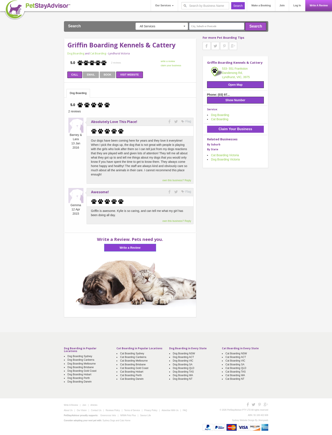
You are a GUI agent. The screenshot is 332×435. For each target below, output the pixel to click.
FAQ (185, 410)
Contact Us (96, 410)
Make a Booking (261, 5)
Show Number (235, 100)
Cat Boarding (98, 53)
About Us (68, 410)
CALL (74, 74)
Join (282, 5)
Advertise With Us (170, 410)
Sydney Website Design (243, 420)
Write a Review (130, 247)
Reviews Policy (113, 410)
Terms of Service (132, 410)
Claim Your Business (235, 129)
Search (255, 26)
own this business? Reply (176, 180)
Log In (297, 5)
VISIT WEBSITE (129, 74)
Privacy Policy (150, 410)
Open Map (235, 84)
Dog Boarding (75, 53)
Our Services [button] (164, 5)
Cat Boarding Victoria (225, 155)
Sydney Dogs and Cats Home (116, 420)
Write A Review (319, 5)
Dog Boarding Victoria (225, 159)
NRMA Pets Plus (128, 415)
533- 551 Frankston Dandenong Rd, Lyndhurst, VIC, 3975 (236, 73)
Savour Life (145, 415)
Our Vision (82, 410)
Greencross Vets (108, 415)
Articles (93, 405)
